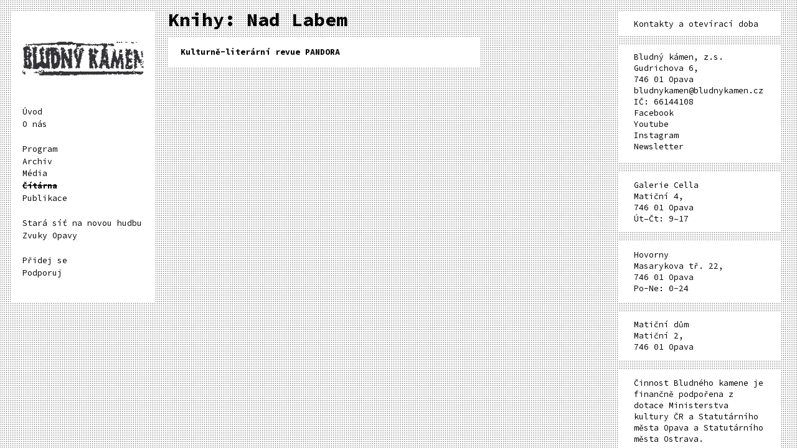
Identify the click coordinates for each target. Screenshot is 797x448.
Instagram (656, 135)
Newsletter (659, 146)
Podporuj (42, 273)
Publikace (44, 198)
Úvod (32, 111)
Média (34, 173)
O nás (34, 124)
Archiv (37, 161)
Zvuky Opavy (49, 235)
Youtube (651, 124)
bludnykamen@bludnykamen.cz (698, 90)
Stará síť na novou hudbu (82, 223)
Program (39, 149)
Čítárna (39, 185)
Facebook (654, 113)
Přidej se (44, 260)
